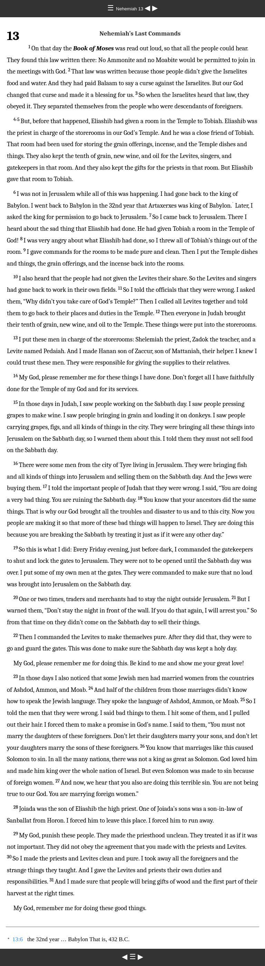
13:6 (17, 939)
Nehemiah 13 (130, 8)
